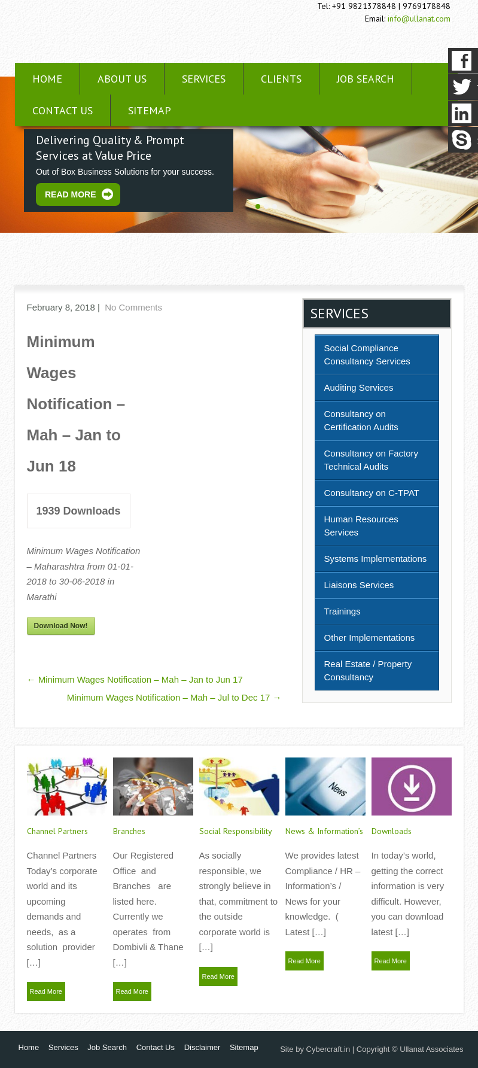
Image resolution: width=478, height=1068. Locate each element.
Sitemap (149, 110)
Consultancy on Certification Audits (361, 420)
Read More (70, 194)
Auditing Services (359, 387)
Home (47, 79)
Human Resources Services (361, 525)
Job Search (365, 79)
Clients (281, 79)
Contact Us (62, 110)
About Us (122, 79)
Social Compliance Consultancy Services (367, 354)
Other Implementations (369, 637)
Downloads (392, 831)
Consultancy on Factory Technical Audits (371, 459)
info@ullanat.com (419, 18)
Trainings (342, 611)
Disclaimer (202, 1047)
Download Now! (61, 626)
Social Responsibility (235, 831)
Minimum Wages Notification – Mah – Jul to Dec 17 (174, 697)
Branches (129, 831)
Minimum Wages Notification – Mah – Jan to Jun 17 (135, 679)
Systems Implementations (375, 558)
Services (204, 79)
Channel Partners (57, 831)
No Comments (133, 307)
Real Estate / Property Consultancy (368, 670)
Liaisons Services (359, 585)
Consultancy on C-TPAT (372, 493)
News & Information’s (324, 831)
